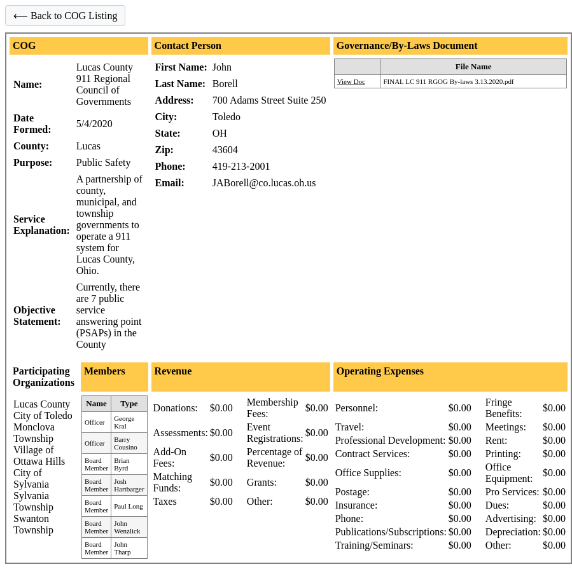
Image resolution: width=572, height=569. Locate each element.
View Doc (351, 81)
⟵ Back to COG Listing (65, 15)
